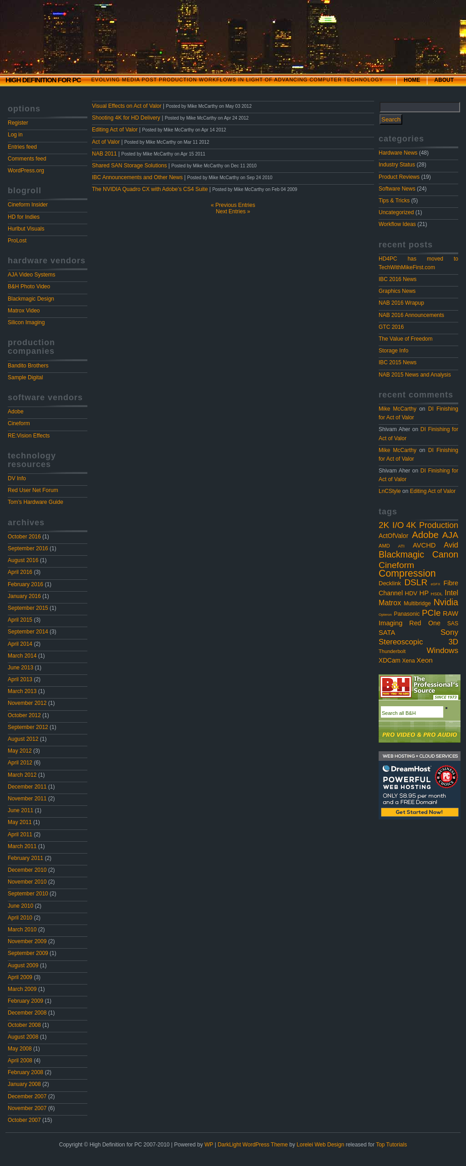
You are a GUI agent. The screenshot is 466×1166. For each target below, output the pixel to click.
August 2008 (23, 1037)
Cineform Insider (28, 204)
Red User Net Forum (33, 490)
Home (412, 80)
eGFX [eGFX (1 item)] (435, 584)
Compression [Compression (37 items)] (407, 573)
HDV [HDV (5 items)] (411, 593)
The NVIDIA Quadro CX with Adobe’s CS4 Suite (150, 189)
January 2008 (24, 1084)
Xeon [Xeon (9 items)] (424, 660)
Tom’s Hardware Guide (35, 502)
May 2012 (20, 751)
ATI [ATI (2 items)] (401, 545)
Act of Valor (106, 142)
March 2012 (22, 775)
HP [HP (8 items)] (424, 593)
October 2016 (24, 536)
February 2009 (25, 1001)
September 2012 (28, 727)
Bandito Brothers (28, 365)
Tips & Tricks (394, 200)
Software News (397, 189)
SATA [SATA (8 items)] (387, 632)
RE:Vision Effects (29, 435)
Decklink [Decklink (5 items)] (390, 583)
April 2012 (20, 762)
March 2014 (22, 656)
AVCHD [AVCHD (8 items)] (424, 545)
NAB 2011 (104, 154)
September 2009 (28, 953)
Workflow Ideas (397, 224)
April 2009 (20, 977)
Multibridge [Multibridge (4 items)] (417, 603)
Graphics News (397, 291)
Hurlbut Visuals (26, 229)
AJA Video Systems (32, 274)
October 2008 (24, 1025)
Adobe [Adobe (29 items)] (425, 535)
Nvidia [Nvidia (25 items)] (446, 602)
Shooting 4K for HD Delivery (126, 118)
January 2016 (24, 596)
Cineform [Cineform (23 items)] (396, 565)
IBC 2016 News (397, 279)
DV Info (17, 478)
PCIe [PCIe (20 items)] (431, 613)
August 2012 (23, 739)
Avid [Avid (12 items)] (451, 545)
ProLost (17, 240)
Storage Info (393, 350)
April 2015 (20, 620)
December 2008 (27, 1013)
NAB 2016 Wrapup (401, 303)
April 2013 (20, 679)
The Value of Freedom (406, 339)
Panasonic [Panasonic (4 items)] (407, 614)
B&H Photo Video (29, 286)
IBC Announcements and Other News (137, 177)
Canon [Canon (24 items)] (445, 554)
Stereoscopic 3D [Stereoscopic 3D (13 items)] (418, 642)
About (444, 80)
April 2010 (20, 918)
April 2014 (20, 644)
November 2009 (27, 941)
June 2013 (20, 667)
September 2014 (28, 631)
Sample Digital (25, 377)
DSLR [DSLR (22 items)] (415, 582)
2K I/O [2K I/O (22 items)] (391, 525)
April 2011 (20, 834)
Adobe (16, 411)
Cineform (19, 423)
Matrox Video (24, 310)
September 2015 (28, 608)
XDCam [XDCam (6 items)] (389, 660)
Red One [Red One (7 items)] (425, 623)
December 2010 (27, 870)
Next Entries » (233, 211)
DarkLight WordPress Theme (253, 1144)
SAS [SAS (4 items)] (452, 623)
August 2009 (23, 965)
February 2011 (25, 858)
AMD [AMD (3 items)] (384, 545)
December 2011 (27, 787)
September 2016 (28, 548)
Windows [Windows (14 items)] (442, 650)
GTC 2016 (391, 327)
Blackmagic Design (31, 299)
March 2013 (22, 691)
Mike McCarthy (397, 409)
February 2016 (25, 584)
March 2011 (22, 846)
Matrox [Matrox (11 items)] (390, 602)
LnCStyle (390, 491)
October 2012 (24, 715)
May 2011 (20, 822)
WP (208, 1144)
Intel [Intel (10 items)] (451, 593)
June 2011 (20, 810)
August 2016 (23, 560)
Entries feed (22, 147)
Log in (15, 134)
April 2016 (20, 572)
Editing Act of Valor (433, 491)
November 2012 (27, 703)
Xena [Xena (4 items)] (408, 661)
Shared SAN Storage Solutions (129, 165)
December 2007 (27, 1096)
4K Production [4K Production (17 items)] (432, 525)
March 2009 (22, 989)
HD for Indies (24, 217)
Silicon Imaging (26, 322)
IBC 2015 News (397, 362)
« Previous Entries (233, 205)
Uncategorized (396, 212)
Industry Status (397, 164)
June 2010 (20, 906)
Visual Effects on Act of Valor (127, 106)
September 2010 (28, 893)
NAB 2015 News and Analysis (415, 375)
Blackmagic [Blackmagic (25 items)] (401, 554)
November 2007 (27, 1108)
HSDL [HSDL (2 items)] (437, 593)
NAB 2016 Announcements (411, 315)
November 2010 (27, 882)
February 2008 (25, 1072)
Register (18, 123)
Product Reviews (399, 177)
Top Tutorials (391, 1144)
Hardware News (398, 153)
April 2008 (20, 1060)
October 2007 (24, 1120)
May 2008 (20, 1048)
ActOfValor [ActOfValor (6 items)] (393, 536)
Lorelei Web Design (320, 1144)
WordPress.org (26, 170)
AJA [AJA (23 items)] (450, 535)
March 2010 (22, 929)
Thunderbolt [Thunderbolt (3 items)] (392, 651)
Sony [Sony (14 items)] (449, 632)
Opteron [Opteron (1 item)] (385, 615)
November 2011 (27, 798)
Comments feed (27, 159)
